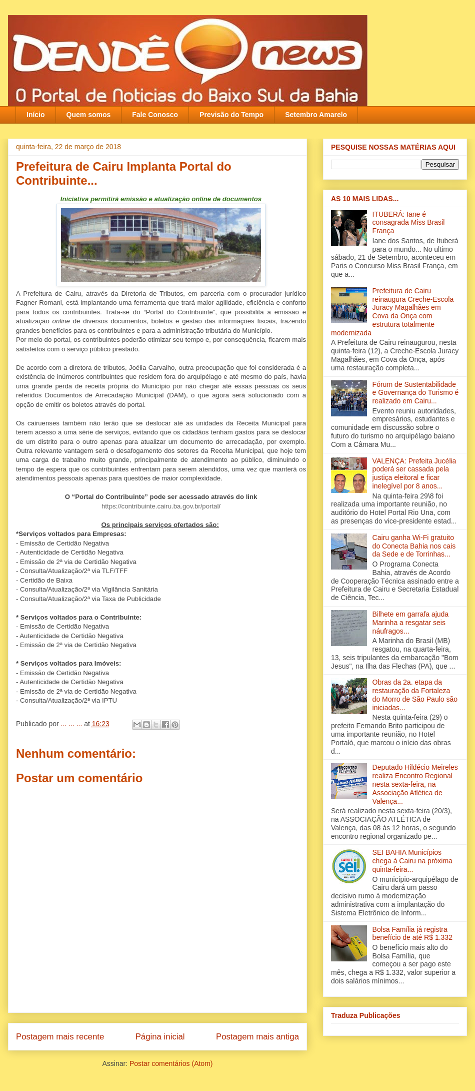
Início (35, 115)
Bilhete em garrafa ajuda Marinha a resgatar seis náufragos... (410, 622)
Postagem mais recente (60, 1036)
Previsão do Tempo (232, 115)
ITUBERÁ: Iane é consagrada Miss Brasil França (408, 222)
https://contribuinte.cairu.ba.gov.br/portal (160, 506)
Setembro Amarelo (316, 115)
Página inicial (160, 1036)
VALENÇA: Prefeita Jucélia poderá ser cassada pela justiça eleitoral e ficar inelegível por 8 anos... (414, 473)
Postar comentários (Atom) (171, 1063)
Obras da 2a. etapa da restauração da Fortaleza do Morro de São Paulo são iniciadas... (415, 694)
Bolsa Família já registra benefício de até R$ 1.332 (412, 933)
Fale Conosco (155, 115)
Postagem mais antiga (257, 1036)
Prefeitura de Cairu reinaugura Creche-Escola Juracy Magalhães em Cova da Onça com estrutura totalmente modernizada (392, 312)
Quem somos (88, 115)
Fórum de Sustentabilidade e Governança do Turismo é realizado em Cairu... (415, 392)
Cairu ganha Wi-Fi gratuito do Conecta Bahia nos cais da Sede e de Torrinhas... (414, 546)
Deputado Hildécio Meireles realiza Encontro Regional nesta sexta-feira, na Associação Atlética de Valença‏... (415, 784)
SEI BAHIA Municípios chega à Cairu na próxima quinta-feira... (412, 860)
